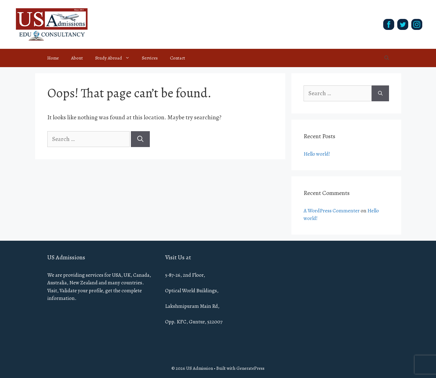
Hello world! (317, 153)
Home (53, 58)
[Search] (140, 139)
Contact (177, 58)
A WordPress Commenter (332, 210)
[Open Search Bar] (386, 58)
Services (150, 58)
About (77, 58)
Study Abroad (115, 58)
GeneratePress (250, 368)
